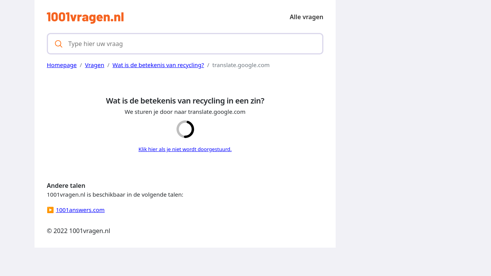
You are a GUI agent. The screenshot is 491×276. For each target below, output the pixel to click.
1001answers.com (80, 210)
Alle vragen (306, 17)
